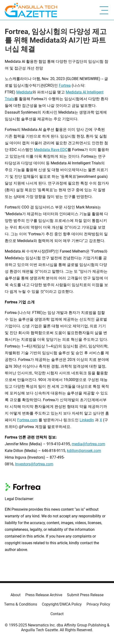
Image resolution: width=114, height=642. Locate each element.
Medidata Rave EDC (50, 149)
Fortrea (65, 85)
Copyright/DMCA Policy (62, 604)
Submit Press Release (85, 595)
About (16, 595)
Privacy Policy (98, 604)
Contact (57, 614)
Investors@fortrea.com (34, 464)
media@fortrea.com (88, 444)
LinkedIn (87, 420)
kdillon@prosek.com (84, 450)
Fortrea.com (27, 420)
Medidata (24, 92)
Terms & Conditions (20, 604)
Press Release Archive (43, 595)
